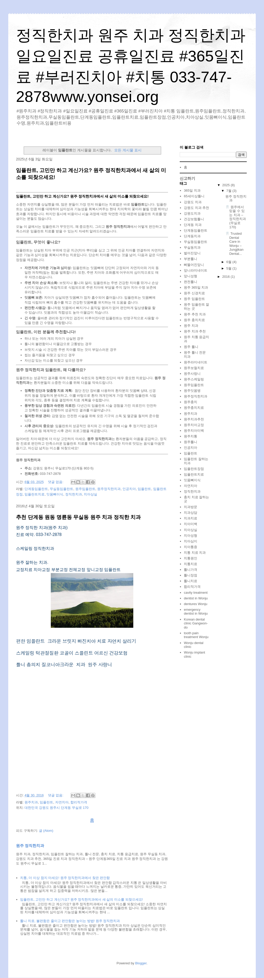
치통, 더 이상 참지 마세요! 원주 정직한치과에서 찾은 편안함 (65, 878)
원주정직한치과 (109, 489)
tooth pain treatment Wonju (196, 635)
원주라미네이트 (195, 362)
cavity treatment (196, 592)
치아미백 (190, 524)
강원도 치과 (193, 202)
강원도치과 (192, 213)
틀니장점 (190, 575)
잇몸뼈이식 (54, 494)
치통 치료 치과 (195, 553)
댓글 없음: (56, 482)
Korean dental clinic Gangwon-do (196, 623)
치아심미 (190, 541)
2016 (226, 277)
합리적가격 (78, 802)
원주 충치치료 (194, 320)
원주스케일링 (194, 379)
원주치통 (190, 436)
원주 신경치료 (194, 293)
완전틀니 (190, 282)
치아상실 (90, 494)
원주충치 (190, 402)
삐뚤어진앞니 (194, 265)
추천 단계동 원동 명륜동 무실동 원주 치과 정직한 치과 (78, 517)
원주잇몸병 (192, 391)
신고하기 (187, 178)
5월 (229, 268)
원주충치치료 (194, 408)
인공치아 (129, 489)
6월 (229, 262)
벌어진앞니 (192, 253)
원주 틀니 (191, 347)
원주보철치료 (194, 368)
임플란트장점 (194, 469)
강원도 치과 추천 (196, 208)
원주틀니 (190, 442)
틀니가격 (190, 570)
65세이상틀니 (194, 196)
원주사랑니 (192, 374)
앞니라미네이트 (195, 270)
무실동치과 (192, 247)
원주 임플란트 (194, 299)
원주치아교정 (194, 425)
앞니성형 (190, 276)
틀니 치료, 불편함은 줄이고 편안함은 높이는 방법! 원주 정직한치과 (70, 921)
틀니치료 (190, 581)
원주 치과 (191, 326)
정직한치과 (73, 494)
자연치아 (62, 802)
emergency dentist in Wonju (196, 612)
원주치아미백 (194, 431)
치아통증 (190, 547)
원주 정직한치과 (30, 845)
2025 (226, 185)
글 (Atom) (46, 831)
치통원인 (190, 558)
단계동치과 (192, 236)
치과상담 (190, 513)
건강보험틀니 (194, 219)
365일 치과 (192, 190)
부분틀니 (190, 259)
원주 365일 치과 (196, 287)
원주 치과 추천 (195, 331)
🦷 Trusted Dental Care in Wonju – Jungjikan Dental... (234, 244)
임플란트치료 (34, 494)
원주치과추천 (194, 419)
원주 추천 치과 (195, 314)
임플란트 (144, 489)
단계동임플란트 (36, 489)
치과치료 (190, 518)
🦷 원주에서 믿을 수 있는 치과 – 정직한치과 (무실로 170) (235, 217)
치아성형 (190, 535)
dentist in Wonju (196, 598)
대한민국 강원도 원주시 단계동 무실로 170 (56, 808)
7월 (229, 191)
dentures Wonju (195, 604)
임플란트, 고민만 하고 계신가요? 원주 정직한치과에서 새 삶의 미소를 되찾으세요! (81, 899)
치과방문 (190, 507)
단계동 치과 (193, 225)
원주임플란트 (85, 489)
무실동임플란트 (61, 489)
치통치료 (190, 564)
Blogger (140, 963)
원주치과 (31, 802)
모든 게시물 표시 (128, 150)
